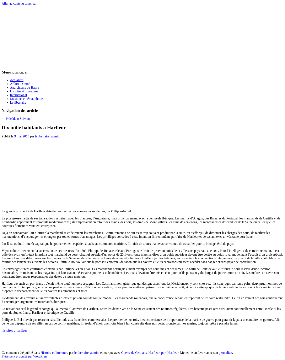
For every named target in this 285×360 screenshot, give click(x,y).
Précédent (10, 118)
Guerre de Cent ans (134, 352)
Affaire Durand (20, 84)
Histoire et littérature (24, 91)
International (18, 95)
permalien (225, 352)
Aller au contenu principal (19, 3)
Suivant (27, 118)
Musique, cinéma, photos (26, 98)
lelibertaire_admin (47, 136)
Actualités (16, 80)
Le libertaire (18, 102)
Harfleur (154, 352)
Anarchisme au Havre (24, 87)
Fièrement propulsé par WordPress (25, 356)
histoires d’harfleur (14, 330)
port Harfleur (169, 352)
